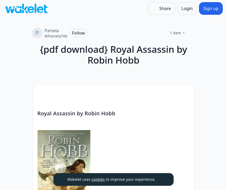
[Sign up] (211, 8)
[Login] (187, 8)
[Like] (191, 33)
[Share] (161, 8)
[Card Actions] (185, 94)
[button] (185, 94)
